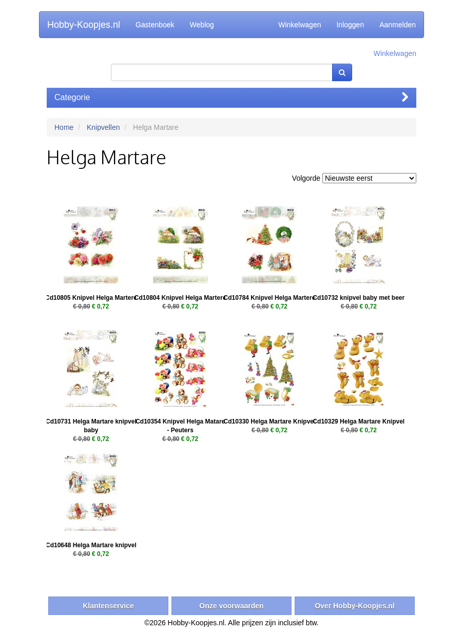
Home (63, 127)
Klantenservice (108, 606)
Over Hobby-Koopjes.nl (355, 606)
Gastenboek (155, 25)
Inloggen (350, 25)
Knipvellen (103, 127)
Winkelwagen (299, 25)
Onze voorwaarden (231, 606)
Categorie (231, 97)
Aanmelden (397, 25)
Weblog (202, 25)
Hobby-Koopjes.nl (83, 25)
